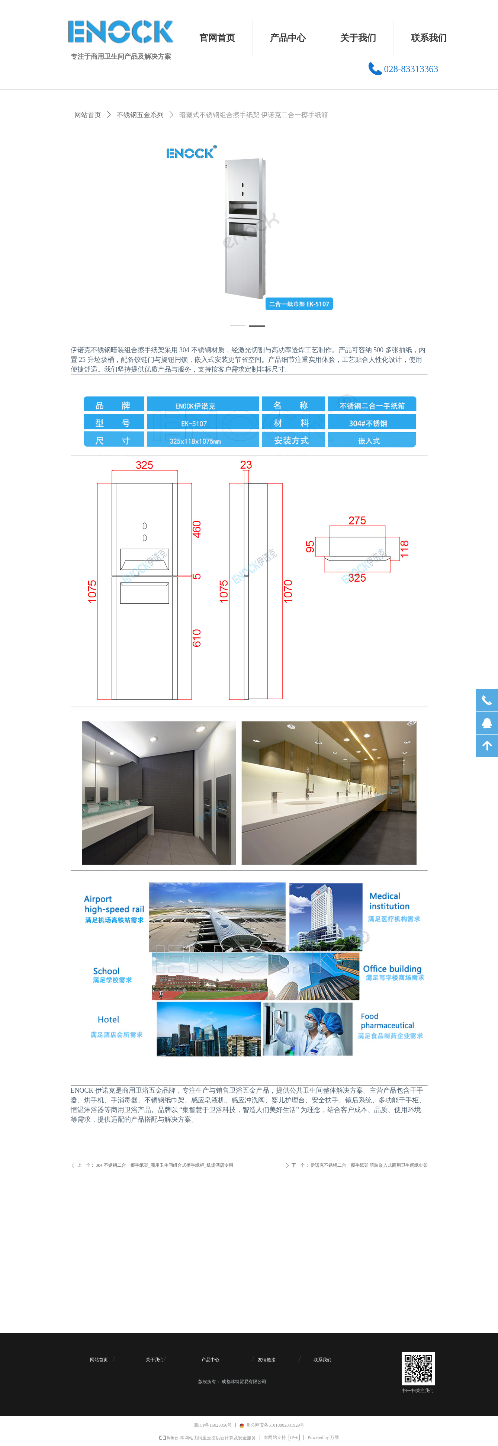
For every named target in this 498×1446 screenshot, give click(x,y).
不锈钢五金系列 (140, 115)
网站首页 (87, 115)
